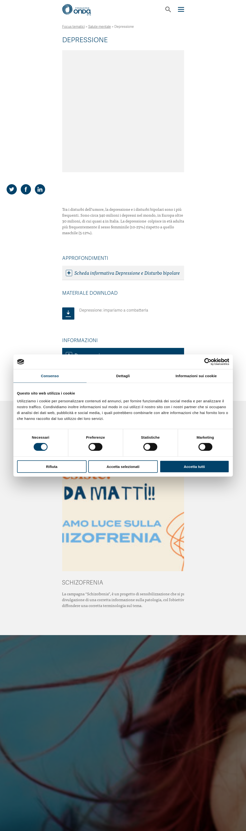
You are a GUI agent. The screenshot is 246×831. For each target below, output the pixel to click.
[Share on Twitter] (12, 76)
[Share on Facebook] (26, 76)
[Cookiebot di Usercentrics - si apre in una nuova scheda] (208, 361)
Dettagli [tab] (123, 376)
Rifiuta (52, 466)
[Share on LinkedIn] (40, 76)
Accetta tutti (194, 466)
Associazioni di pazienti (94, 256)
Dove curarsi (83, 241)
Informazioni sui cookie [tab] (196, 376)
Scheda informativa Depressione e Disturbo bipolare (123, 159)
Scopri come (123, 746)
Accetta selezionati (123, 466)
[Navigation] (181, 9)
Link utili (79, 270)
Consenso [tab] (50, 376)
